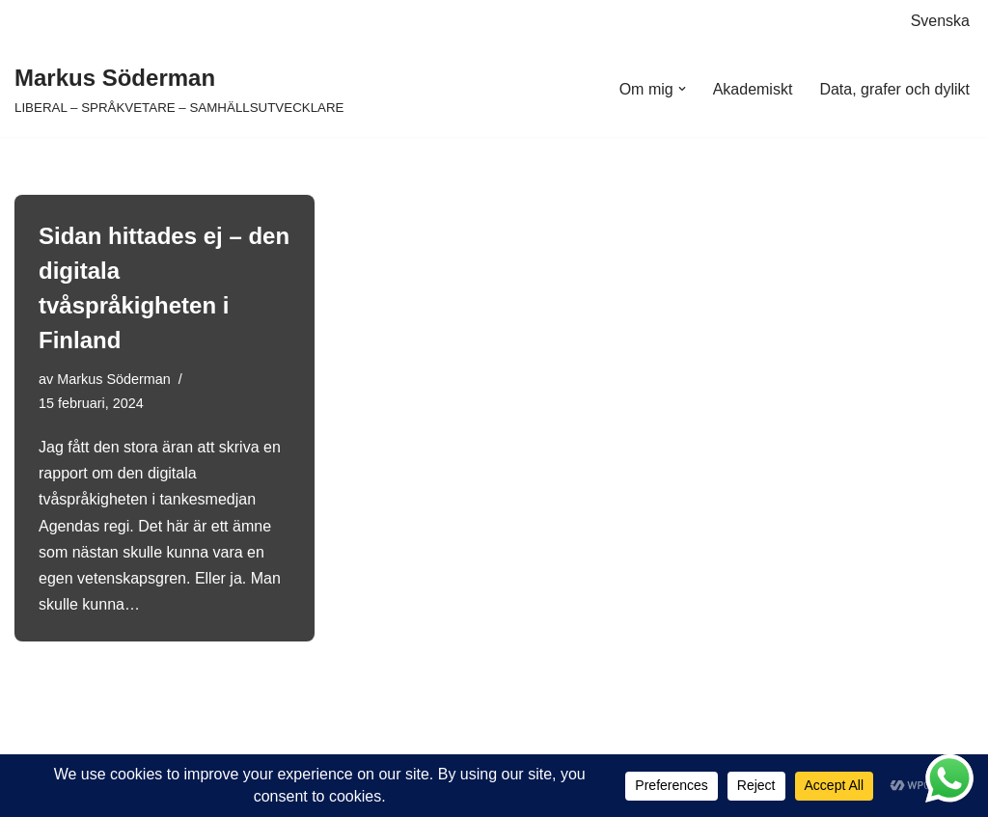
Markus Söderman (114, 379)
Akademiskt (753, 89)
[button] (682, 89)
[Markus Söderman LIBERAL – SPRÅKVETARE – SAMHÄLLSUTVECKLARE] (178, 89)
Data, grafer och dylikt (894, 89)
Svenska (940, 21)
